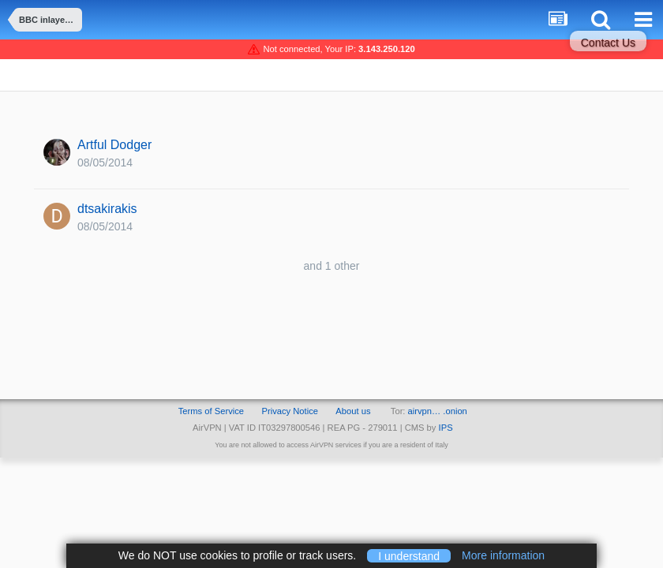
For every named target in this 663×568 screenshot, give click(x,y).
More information (503, 555)
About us (352, 411)
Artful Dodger (114, 144)
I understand (409, 555)
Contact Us (608, 42)
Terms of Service (211, 411)
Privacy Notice (289, 411)
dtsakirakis (107, 208)
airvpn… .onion (437, 411)
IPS (446, 427)
